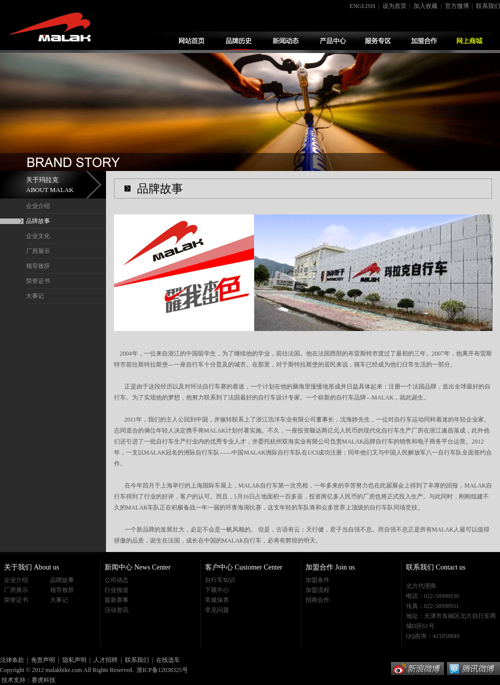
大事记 (35, 296)
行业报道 (116, 590)
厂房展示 (38, 251)
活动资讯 (116, 610)
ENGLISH (362, 6)
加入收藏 (426, 6)
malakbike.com (64, 670)
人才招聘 (106, 660)
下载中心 (217, 590)
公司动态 (116, 580)
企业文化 (38, 236)
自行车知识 (220, 580)
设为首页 (394, 6)
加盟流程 (318, 590)
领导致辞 (38, 266)
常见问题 (217, 610)
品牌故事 (38, 221)
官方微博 (457, 6)
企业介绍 (38, 206)
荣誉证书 (38, 281)
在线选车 (168, 660)
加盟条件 (318, 580)
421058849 (446, 636)
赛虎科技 (44, 680)
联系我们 (488, 6)
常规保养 (217, 600)
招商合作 (318, 600)
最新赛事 (116, 600)
